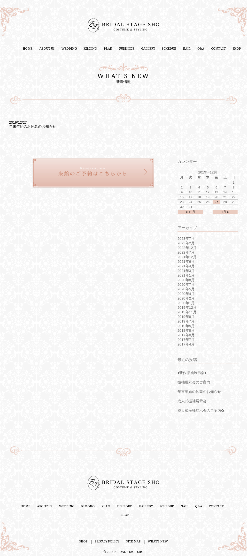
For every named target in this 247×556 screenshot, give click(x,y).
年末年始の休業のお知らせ (199, 392)
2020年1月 (186, 303)
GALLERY (148, 48)
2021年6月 (186, 261)
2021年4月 (186, 266)
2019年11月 (187, 312)
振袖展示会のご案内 (194, 382)
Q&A (200, 48)
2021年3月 (186, 271)
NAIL (187, 48)
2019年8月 (186, 317)
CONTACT (218, 48)
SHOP (236, 48)
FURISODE (126, 48)
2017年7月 (186, 340)
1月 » (225, 212)
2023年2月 (186, 243)
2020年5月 (186, 289)
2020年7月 (186, 284)
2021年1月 (186, 275)
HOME (27, 48)
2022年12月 (187, 248)
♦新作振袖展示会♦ (192, 373)
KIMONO (90, 48)
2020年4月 (186, 294)
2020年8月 (186, 280)
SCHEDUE (169, 48)
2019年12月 (187, 307)
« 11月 (190, 212)
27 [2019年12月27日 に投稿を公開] (216, 202)
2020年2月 (186, 298)
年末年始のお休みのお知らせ (32, 126)
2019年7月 (186, 321)
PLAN (108, 48)
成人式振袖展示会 (192, 401)
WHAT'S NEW (158, 541)
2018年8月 (186, 330)
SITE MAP (133, 541)
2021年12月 (187, 257)
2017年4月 (186, 344)
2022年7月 (186, 252)
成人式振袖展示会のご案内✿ (201, 411)
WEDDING (69, 48)
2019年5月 (186, 326)
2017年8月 (186, 335)
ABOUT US (47, 48)
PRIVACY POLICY (107, 541)
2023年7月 (186, 238)
